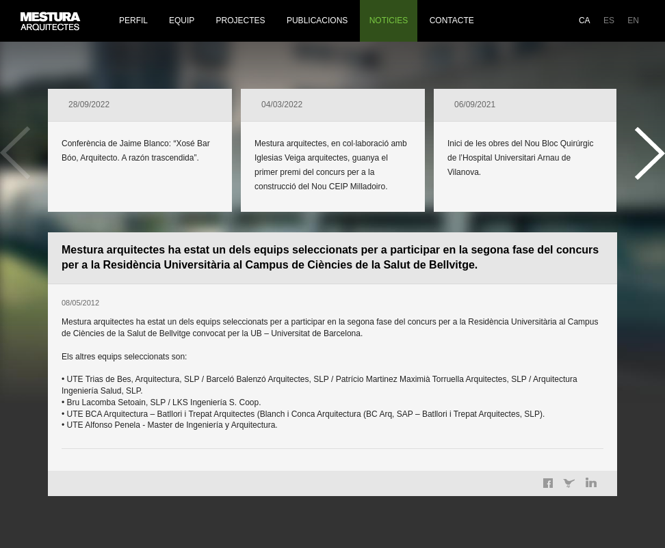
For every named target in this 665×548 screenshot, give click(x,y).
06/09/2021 (474, 104)
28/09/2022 (88, 104)
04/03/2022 (281, 104)
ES (608, 20)
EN (633, 20)
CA (584, 20)
